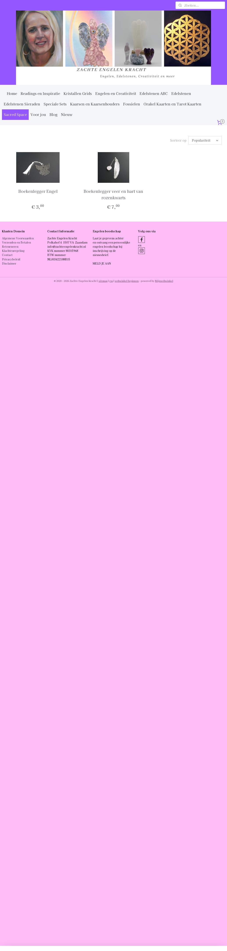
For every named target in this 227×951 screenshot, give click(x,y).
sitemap (103, 281)
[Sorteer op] (205, 140)
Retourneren (10, 246)
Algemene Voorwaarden (18, 238)
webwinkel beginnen (127, 281)
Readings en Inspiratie (40, 93)
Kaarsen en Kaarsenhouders (95, 104)
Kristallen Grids (78, 93)
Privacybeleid (11, 259)
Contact (7, 255)
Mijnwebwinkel (164, 281)
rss (111, 281)
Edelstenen (181, 93)
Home (12, 93)
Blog (53, 114)
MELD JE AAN (102, 263)
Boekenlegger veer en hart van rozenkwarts (113, 194)
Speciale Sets (55, 104)
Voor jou (38, 114)
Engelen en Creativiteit (115, 93)
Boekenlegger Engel (38, 191)
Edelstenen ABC (154, 93)
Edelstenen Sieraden (22, 104)
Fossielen (131, 104)
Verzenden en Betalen (16, 242)
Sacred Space (15, 114)
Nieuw (67, 114)
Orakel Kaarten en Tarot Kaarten (172, 104)
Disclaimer (9, 263)
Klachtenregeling (13, 250)
